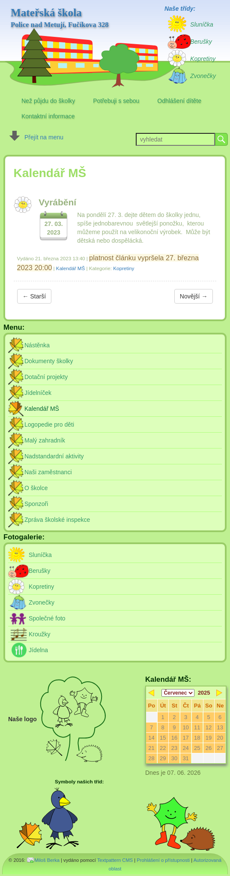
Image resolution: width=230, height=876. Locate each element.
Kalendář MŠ (70, 268)
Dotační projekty (46, 376)
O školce (36, 488)
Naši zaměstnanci (48, 472)
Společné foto (47, 618)
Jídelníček (37, 392)
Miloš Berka (47, 860)
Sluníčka (40, 554)
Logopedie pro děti (49, 424)
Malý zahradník (44, 440)
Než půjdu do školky (48, 100)
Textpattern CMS (115, 860)
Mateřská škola (60, 18)
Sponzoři (36, 503)
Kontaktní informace (48, 116)
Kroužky (40, 634)
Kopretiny (123, 268)
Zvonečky (41, 602)
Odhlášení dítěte (179, 100)
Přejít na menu (43, 137)
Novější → (194, 296)
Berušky (40, 570)
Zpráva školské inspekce (57, 519)
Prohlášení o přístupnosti (163, 860)
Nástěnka (37, 345)
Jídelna (38, 650)
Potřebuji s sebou (116, 100)
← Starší (34, 296)
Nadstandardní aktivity (54, 456)
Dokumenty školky (48, 361)
